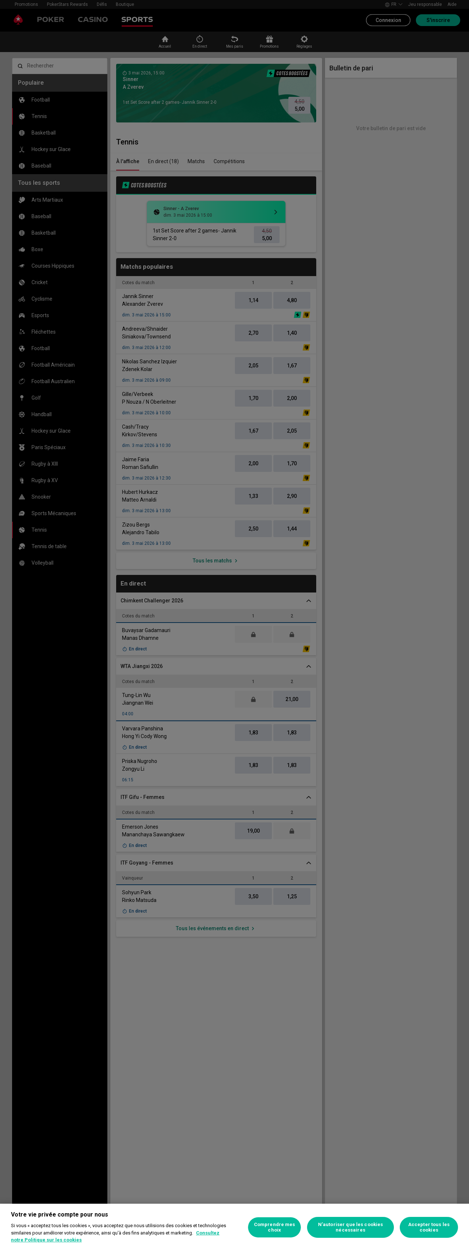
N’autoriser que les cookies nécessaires (350, 1227)
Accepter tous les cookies (429, 1227)
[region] (234, 1227)
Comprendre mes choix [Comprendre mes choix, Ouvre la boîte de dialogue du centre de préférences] (274, 1227)
